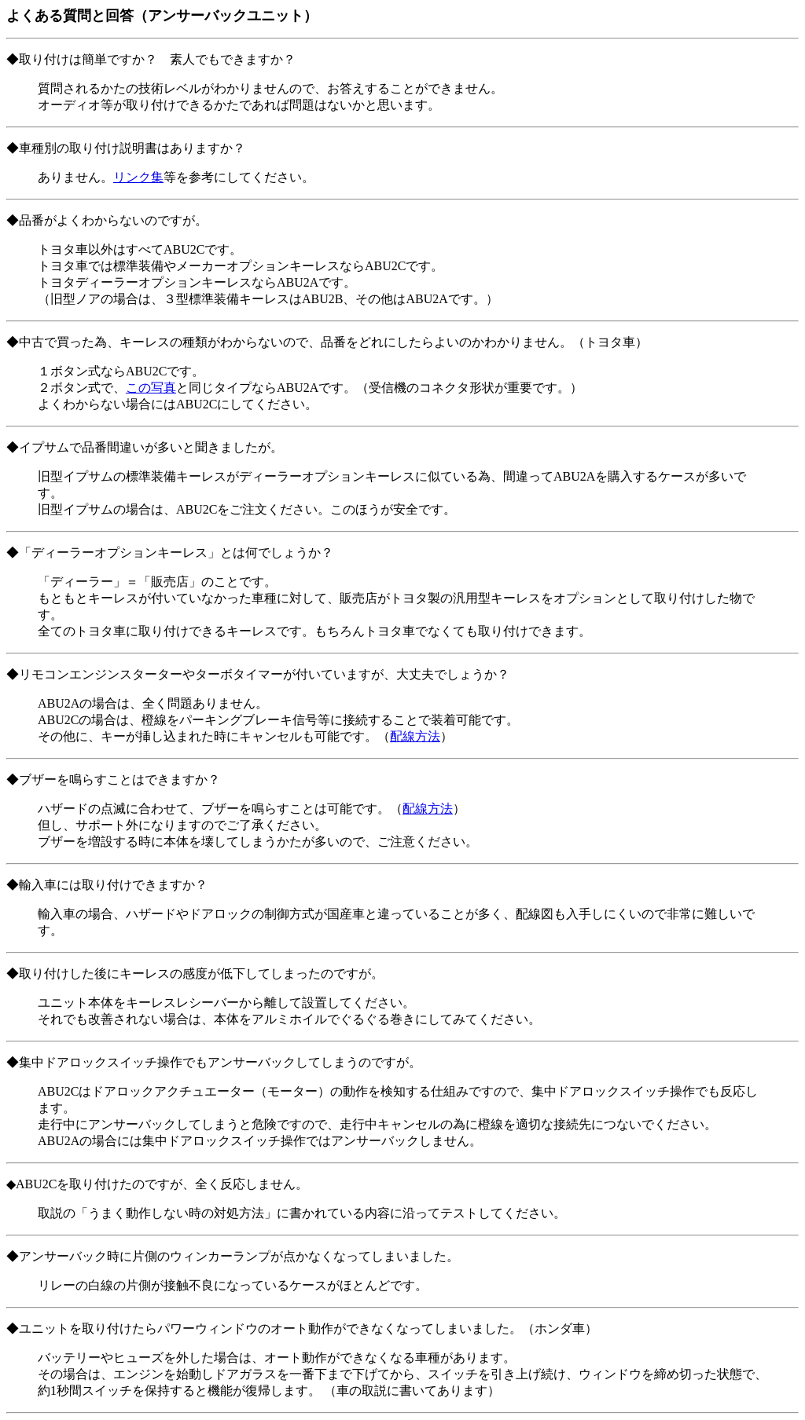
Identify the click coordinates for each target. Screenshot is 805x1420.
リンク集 (138, 177)
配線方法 (415, 736)
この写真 (151, 387)
